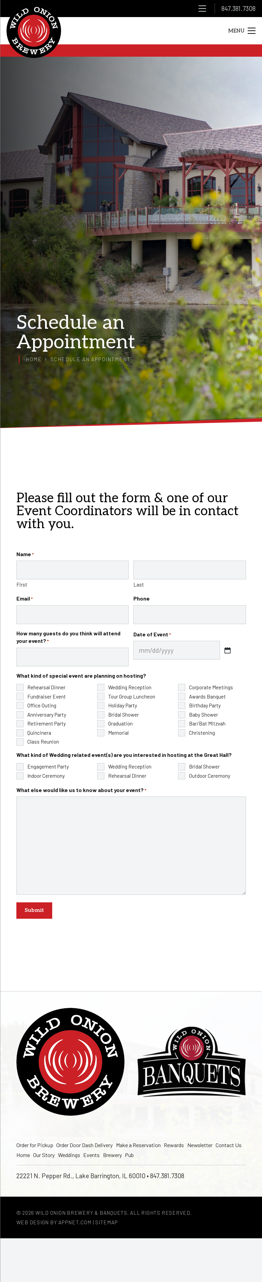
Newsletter (200, 1145)
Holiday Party (122, 705)
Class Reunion (43, 741)
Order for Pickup (34, 1145)
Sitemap (106, 1222)
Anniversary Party (46, 715)
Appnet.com (74, 1222)
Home (23, 1155)
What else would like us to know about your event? (81, 790)
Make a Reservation (138, 1145)
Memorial (118, 733)
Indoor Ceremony (46, 776)
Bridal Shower (123, 715)
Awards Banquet (207, 696)
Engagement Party (48, 766)
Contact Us (229, 1145)
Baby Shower (203, 715)
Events (91, 1155)
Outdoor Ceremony (209, 776)
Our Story (44, 1155)
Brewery (112, 1155)
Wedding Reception (129, 687)
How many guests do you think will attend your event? (68, 637)
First (21, 584)
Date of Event (152, 634)
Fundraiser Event (46, 696)
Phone (141, 598)
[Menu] (202, 8)
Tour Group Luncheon (131, 696)
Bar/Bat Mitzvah (207, 723)
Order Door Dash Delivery (84, 1145)
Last (138, 584)
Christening (202, 733)
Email (24, 598)
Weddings (69, 1155)
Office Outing (41, 705)
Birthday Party (205, 705)
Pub (129, 1155)
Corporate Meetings (211, 687)
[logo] (33, 30)
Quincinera (39, 733)
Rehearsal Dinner (46, 687)
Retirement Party (46, 723)
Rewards (174, 1145)
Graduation (120, 723)
